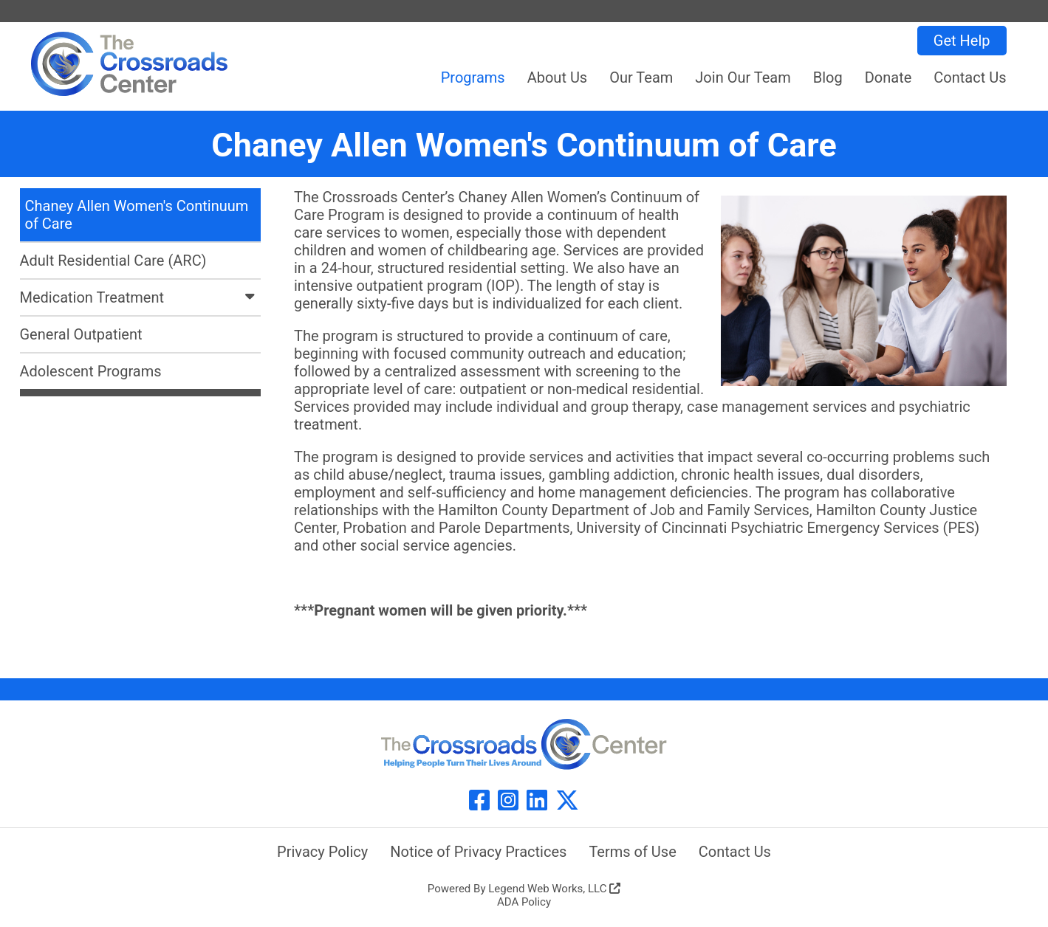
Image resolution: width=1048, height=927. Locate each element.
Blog (828, 77)
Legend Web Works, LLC (554, 888)
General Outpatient (81, 334)
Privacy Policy (322, 852)
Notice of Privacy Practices (478, 852)
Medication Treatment (140, 297)
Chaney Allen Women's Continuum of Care (137, 214)
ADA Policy (524, 902)
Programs (473, 77)
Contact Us (970, 77)
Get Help (962, 40)
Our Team (641, 77)
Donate (888, 77)
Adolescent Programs (91, 371)
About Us (557, 77)
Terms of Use (632, 852)
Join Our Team (742, 77)
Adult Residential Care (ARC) (113, 260)
